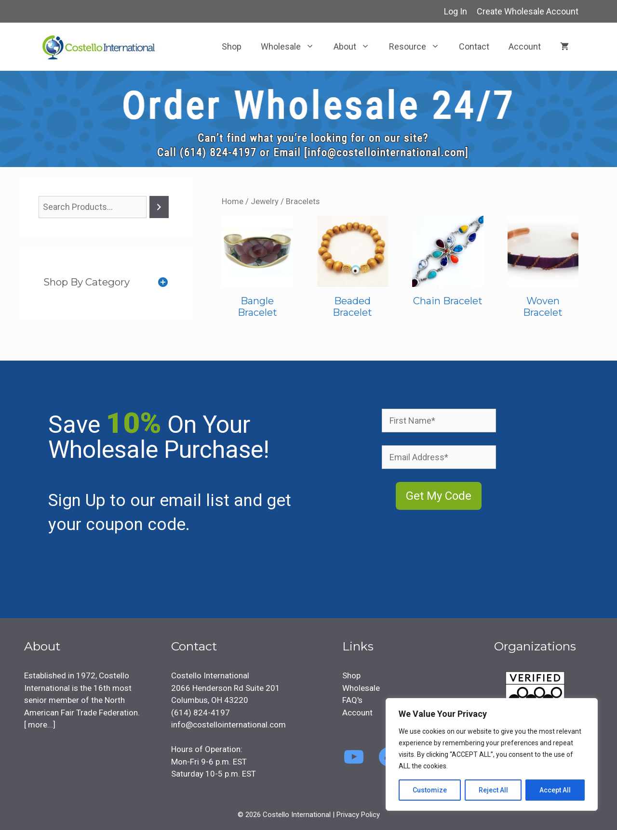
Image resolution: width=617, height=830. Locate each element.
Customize (430, 790)
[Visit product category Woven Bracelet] (543, 269)
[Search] (159, 207)
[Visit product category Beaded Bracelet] (353, 269)
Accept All (555, 790)
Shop (231, 46)
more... (39, 724)
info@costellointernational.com (228, 724)
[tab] (106, 282)
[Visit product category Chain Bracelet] (447, 263)
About (356, 46)
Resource (419, 46)
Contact (474, 46)
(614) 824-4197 (200, 712)
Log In (455, 11)
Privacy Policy (358, 814)
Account (525, 46)
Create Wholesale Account (527, 11)
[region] (492, 754)
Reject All (493, 790)
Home (232, 201)
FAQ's (352, 700)
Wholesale (292, 46)
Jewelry (265, 201)
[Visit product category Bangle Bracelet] (257, 269)
